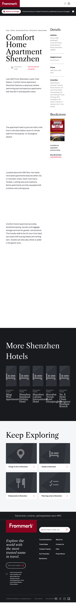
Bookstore (43, 567)
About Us (59, 548)
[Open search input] (65, 3)
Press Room (60, 562)
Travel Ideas (43, 553)
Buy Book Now (55, 155)
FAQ (57, 558)
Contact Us (60, 553)
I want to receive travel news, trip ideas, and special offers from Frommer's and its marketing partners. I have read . (17, 587)
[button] (69, 3)
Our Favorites (44, 562)
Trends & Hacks (45, 558)
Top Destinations (45, 548)
